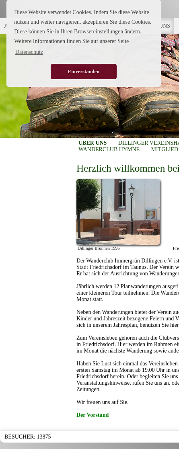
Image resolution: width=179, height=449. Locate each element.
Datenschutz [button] (29, 52)
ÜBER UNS (92, 143)
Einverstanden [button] (83, 71)
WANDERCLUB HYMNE (109, 149)
